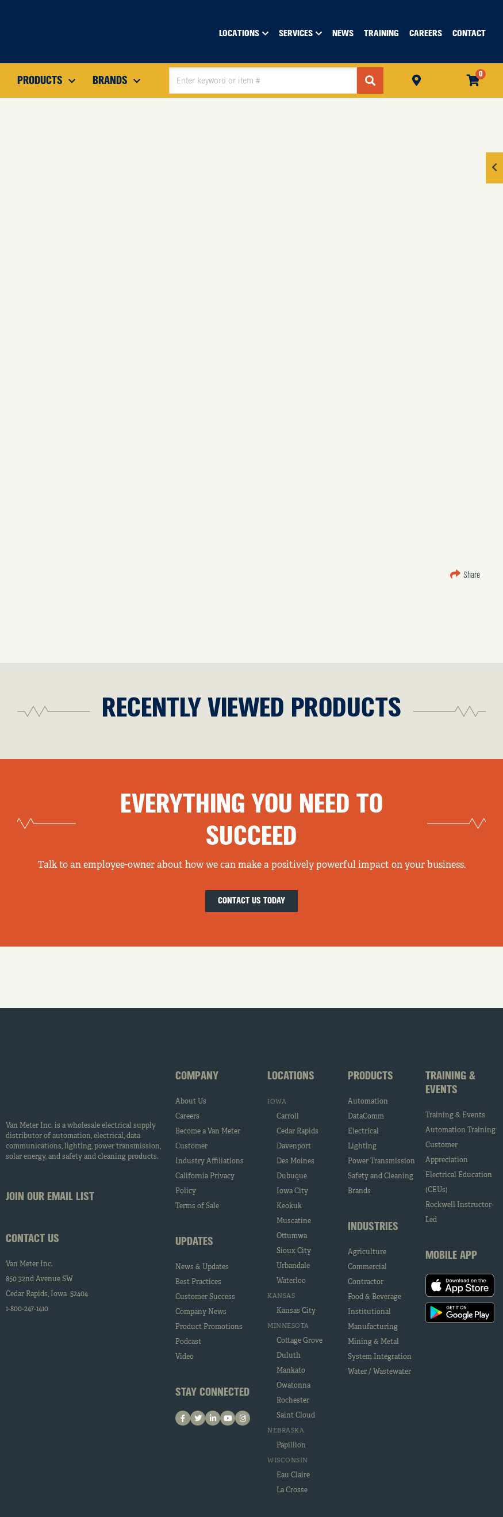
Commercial (367, 1267)
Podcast (188, 1342)
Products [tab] (370, 1076)
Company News (200, 1312)
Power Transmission (381, 1161)
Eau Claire (293, 1475)
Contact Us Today (251, 901)
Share (465, 575)
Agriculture (367, 1252)
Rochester (293, 1400)
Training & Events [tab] (450, 1083)
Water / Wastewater (379, 1372)
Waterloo (291, 1281)
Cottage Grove (299, 1341)
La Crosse (292, 1490)
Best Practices (198, 1282)
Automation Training (460, 1130)
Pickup (416, 79)
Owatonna (293, 1385)
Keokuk (289, 1206)
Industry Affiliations (209, 1161)
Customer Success (205, 1297)
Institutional (369, 1312)
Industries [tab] (373, 1227)
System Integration (380, 1357)
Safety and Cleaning (380, 1176)
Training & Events (455, 1115)
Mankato (291, 1370)
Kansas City (296, 1311)
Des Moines (295, 1161)
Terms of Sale (197, 1206)
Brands (359, 1191)
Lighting (362, 1146)
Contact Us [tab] (32, 1239)
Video (184, 1357)
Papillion (291, 1445)
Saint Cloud (296, 1415)
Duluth (289, 1356)
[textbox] (263, 80)
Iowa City (292, 1191)
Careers (187, 1116)
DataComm (366, 1116)
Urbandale (293, 1266)
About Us (190, 1101)
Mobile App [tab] (451, 1256)
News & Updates (202, 1267)
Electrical (363, 1131)
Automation (368, 1101)
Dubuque (292, 1176)
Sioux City (294, 1251)
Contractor (365, 1282)
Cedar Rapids (297, 1131)
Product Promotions (209, 1327)
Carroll (288, 1116)
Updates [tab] (194, 1242)
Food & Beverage (374, 1297)
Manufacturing (373, 1327)
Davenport (294, 1146)
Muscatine (294, 1221)
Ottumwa (292, 1236)
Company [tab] (196, 1076)
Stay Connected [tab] (212, 1393)
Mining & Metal (373, 1342)
